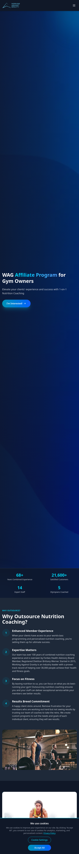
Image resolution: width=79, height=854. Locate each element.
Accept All (39, 847)
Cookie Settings (39, 839)
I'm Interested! (16, 303)
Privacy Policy (49, 833)
